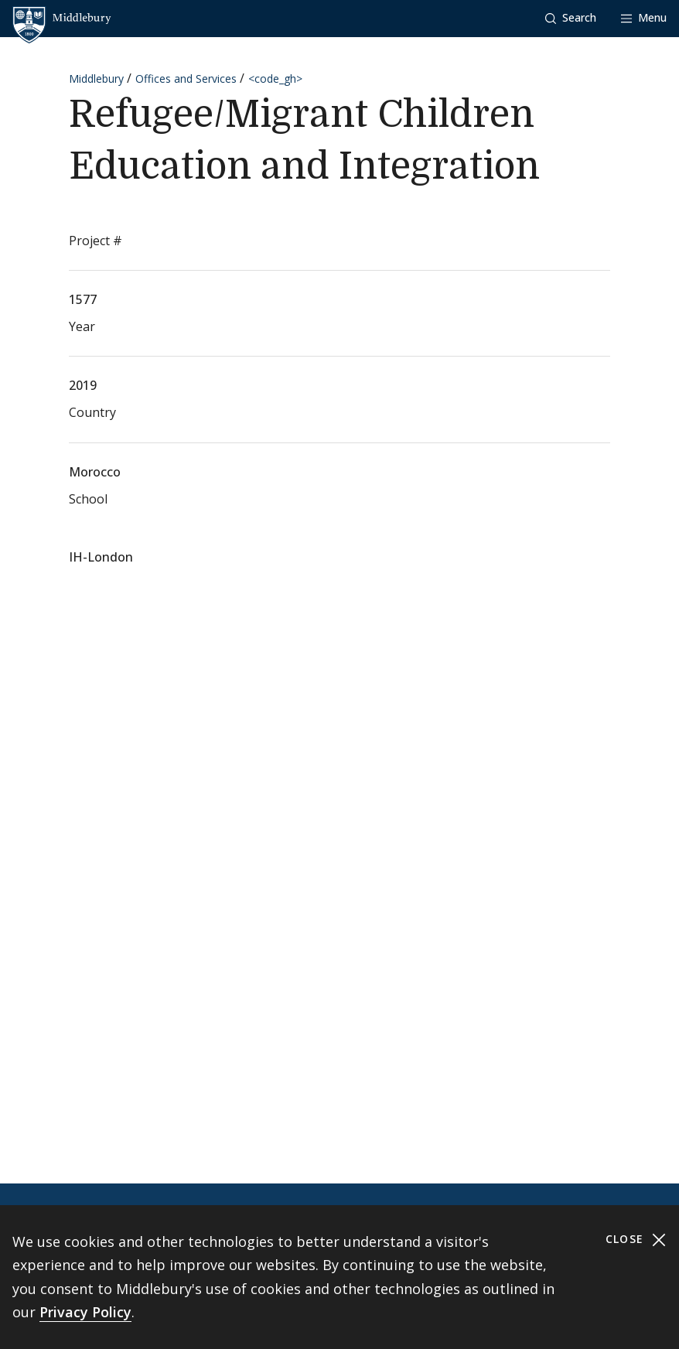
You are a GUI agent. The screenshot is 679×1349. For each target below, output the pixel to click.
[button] (571, 18)
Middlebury (96, 78)
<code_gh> (275, 78)
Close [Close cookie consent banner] (636, 1239)
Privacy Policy (85, 1312)
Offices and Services (186, 78)
